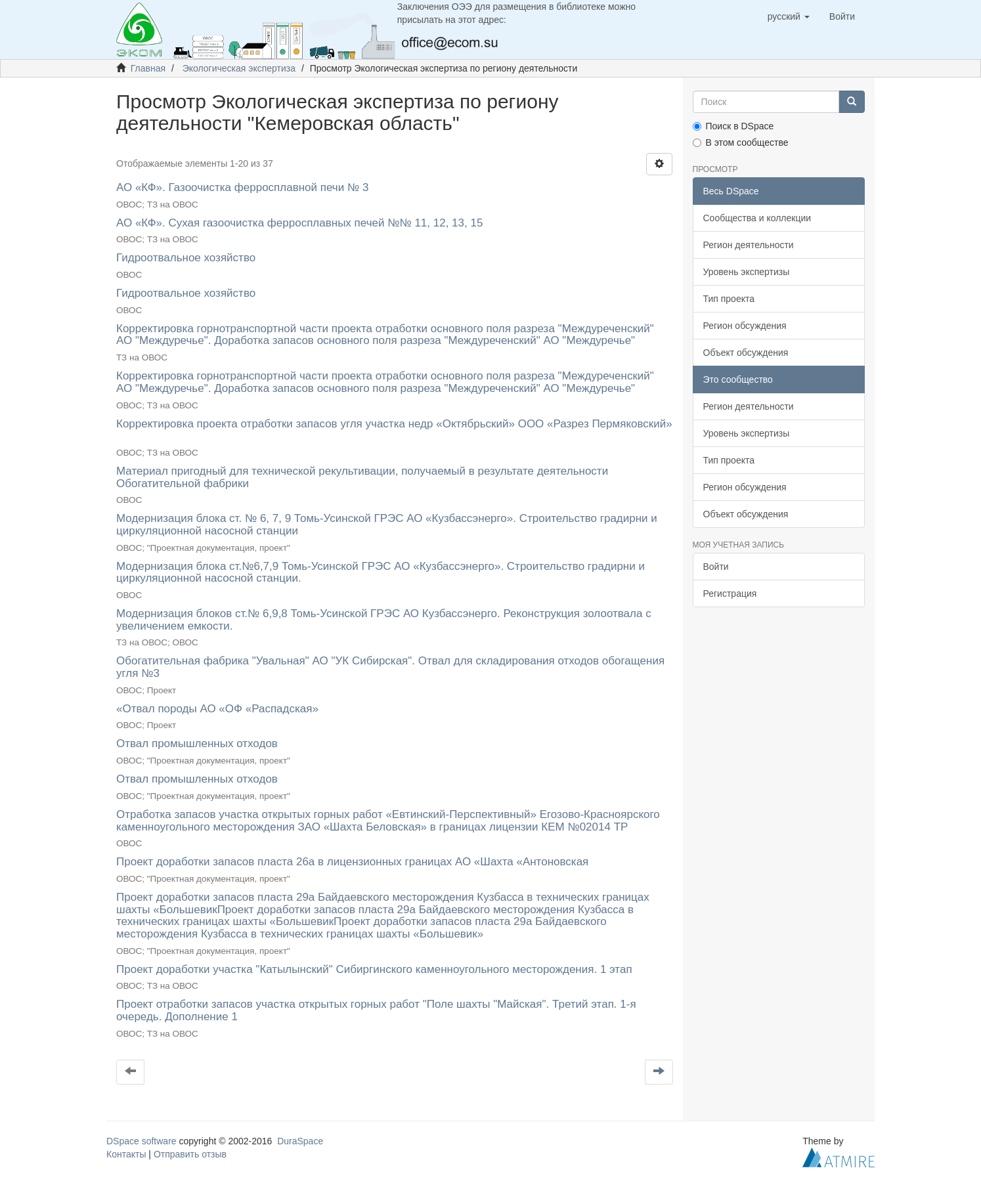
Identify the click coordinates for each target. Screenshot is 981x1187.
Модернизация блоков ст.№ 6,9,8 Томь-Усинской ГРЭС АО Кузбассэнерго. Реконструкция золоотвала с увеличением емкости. (383, 619)
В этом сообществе (741, 142)
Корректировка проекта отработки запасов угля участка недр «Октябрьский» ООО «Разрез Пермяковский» (394, 424)
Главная (148, 68)
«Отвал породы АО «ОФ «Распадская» (217, 708)
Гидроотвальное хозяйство (185, 257)
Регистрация (730, 593)
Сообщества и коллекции (757, 218)
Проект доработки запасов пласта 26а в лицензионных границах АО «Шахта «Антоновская (352, 861)
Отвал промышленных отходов (197, 743)
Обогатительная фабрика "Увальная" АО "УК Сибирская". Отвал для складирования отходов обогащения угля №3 (390, 667)
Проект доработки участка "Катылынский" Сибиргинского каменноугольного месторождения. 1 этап (374, 969)
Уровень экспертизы (746, 272)
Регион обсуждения (745, 325)
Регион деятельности (748, 245)
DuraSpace (300, 1141)
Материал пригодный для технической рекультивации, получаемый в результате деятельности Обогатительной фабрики (362, 477)
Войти (716, 566)
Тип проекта (729, 298)
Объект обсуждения (746, 352)
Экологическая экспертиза (239, 68)
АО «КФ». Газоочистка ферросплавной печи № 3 (242, 187)
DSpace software (141, 1141)
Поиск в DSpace (733, 126)
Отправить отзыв (190, 1154)
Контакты (126, 1154)
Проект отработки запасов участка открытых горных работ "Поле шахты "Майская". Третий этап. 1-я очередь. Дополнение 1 (376, 1010)
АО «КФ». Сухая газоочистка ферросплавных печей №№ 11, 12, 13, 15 (299, 223)
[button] (788, 16)
